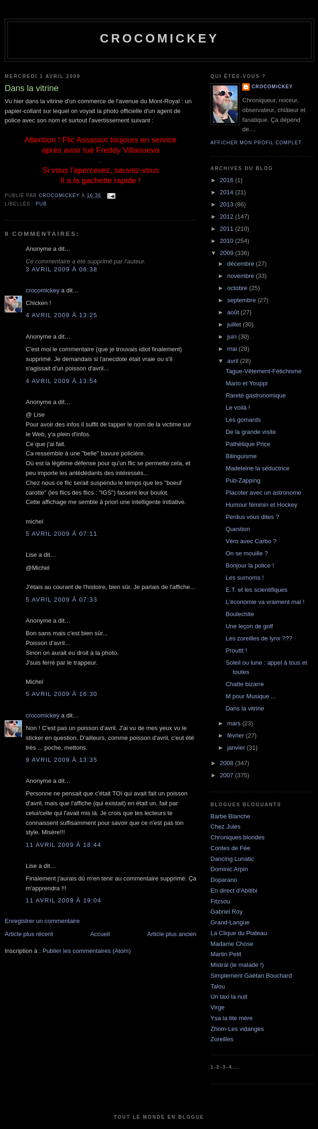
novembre (241, 275)
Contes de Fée (230, 848)
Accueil (100, 933)
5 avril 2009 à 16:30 (61, 693)
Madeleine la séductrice (257, 468)
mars (235, 723)
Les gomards (242, 419)
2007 (227, 775)
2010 (227, 240)
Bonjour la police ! (249, 565)
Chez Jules (225, 826)
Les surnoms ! (244, 577)
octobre (238, 287)
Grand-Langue (230, 922)
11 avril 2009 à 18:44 (63, 844)
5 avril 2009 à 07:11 (61, 533)
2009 (227, 252)
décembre (241, 263)
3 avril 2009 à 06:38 (61, 269)
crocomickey (159, 38)
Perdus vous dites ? (252, 516)
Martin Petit (225, 954)
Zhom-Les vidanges (237, 1028)
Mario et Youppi (246, 383)
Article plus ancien (172, 933)
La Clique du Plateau (238, 933)
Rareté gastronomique (255, 395)
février (236, 735)
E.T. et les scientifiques (256, 589)
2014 (227, 192)
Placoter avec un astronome (263, 492)
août (234, 312)
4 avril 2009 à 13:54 (61, 380)
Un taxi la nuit (228, 996)
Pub (41, 203)
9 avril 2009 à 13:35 (61, 759)
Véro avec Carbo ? (250, 541)
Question (237, 529)
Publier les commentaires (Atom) (87, 950)
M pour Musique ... (250, 696)
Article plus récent (29, 933)
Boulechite (239, 614)
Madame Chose (231, 943)
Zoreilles (221, 1039)
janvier (237, 747)
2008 (227, 763)
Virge (217, 1007)
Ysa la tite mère (231, 1018)
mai (233, 348)
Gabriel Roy (226, 911)
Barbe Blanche (230, 816)
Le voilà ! (237, 407)
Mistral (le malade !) (237, 964)
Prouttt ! (236, 650)
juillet (235, 324)
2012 (227, 216)
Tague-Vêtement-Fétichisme (263, 371)
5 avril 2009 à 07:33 (61, 599)
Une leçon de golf (249, 626)
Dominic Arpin (229, 869)
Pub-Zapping (242, 480)
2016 (227, 180)
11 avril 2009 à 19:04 (63, 900)
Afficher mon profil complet (256, 142)
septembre (242, 300)
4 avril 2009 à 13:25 (61, 315)
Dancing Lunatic (232, 858)
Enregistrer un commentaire (42, 920)
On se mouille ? (246, 553)
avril (233, 360)
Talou (217, 986)
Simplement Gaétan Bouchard (251, 975)
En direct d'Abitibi (233, 890)
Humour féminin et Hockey (261, 504)
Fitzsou (220, 901)
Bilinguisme (240, 456)
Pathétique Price (247, 443)
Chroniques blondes (237, 837)
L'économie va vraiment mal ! (264, 601)
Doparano (223, 879)
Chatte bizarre (244, 684)
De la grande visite (250, 431)
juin (232, 336)
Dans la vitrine (244, 708)
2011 (227, 228)
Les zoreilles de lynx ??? (258, 638)
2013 (227, 204)
